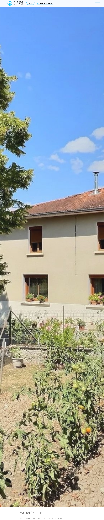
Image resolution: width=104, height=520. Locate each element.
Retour (30, 3)
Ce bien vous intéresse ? (44, 3)
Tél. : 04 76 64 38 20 (74, 2)
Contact (85, 2)
